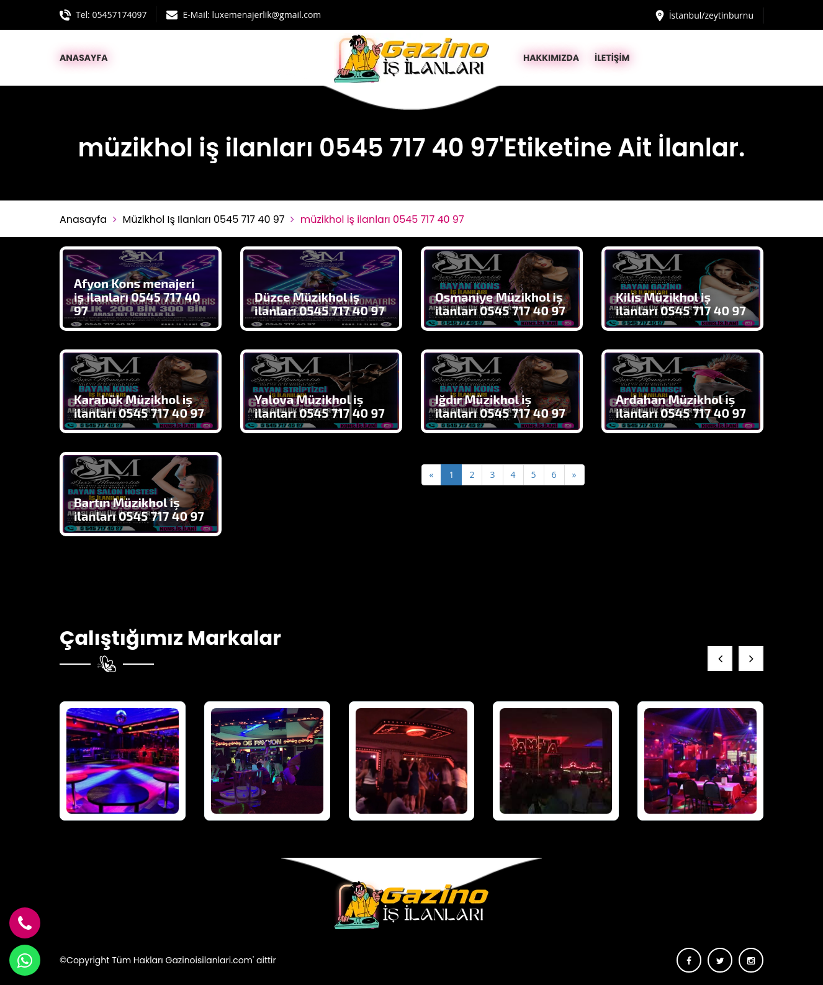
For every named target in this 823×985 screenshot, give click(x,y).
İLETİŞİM (612, 58)
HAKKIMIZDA (551, 58)
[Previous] (431, 474)
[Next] (574, 474)
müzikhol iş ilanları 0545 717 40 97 (203, 219)
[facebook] (689, 960)
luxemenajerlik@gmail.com (267, 14)
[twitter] (720, 960)
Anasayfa (83, 219)
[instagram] (751, 960)
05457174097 (119, 14)
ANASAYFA (83, 58)
